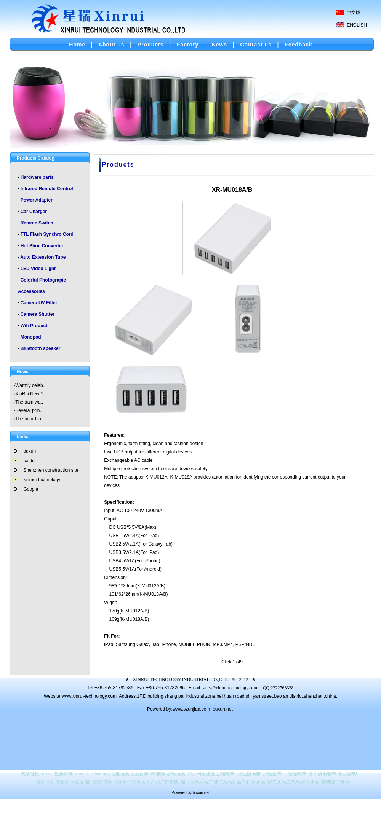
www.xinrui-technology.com (89, 696)
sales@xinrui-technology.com (230, 687)
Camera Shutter (37, 314)
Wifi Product (34, 325)
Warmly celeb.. (30, 385)
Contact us (256, 44)
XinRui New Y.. (30, 393)
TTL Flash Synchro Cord (47, 234)
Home (77, 44)
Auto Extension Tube (43, 257)
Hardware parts (37, 177)
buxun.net (223, 709)
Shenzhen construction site (50, 470)
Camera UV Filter (39, 302)
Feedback (298, 44)
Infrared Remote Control (47, 188)
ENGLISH (357, 25)
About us (111, 44)
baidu (28, 460)
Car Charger (34, 211)
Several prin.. (28, 410)
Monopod (31, 337)
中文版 (353, 12)
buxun (29, 451)
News (219, 44)
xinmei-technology (41, 479)
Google (30, 489)
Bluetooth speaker (41, 348)
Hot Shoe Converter (42, 245)
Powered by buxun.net (190, 793)
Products (151, 44)
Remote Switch (37, 223)
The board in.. (29, 419)
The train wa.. (29, 402)
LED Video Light (38, 268)
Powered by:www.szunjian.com (179, 709)
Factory (188, 44)
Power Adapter (37, 200)
